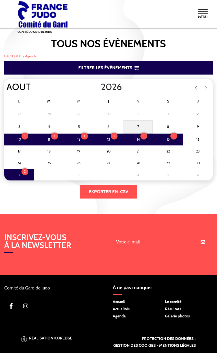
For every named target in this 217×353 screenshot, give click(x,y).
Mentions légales (177, 346)
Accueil (119, 302)
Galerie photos (177, 316)
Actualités (121, 309)
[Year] (96, 87)
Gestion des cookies (134, 346)
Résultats (173, 309)
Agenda (119, 316)
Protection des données (168, 339)
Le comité (173, 302)
